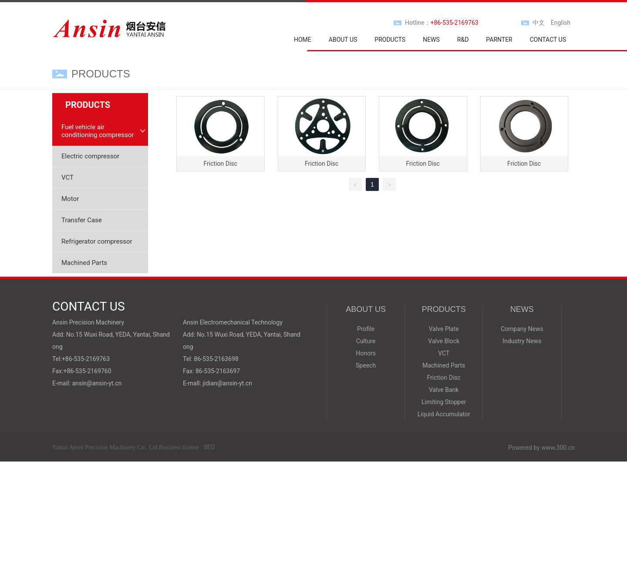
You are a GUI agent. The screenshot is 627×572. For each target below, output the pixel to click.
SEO (209, 447)
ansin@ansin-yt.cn (96, 383)
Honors (366, 353)
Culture (366, 341)
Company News (522, 328)
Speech (366, 365)
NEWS (522, 309)
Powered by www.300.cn (541, 447)
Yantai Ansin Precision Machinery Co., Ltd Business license (125, 447)
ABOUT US (366, 309)
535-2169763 (92, 358)
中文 (539, 22)
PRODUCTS (444, 309)
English (560, 22)
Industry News (521, 341)
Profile (365, 328)
